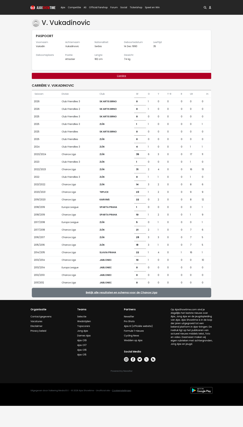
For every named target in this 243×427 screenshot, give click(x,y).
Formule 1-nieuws (134, 330)
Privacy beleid (38, 330)
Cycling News (131, 335)
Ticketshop (136, 7)
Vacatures (36, 321)
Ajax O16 (82, 350)
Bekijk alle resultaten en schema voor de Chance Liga (121, 292)
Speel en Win (152, 7)
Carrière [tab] (121, 75)
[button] (204, 7)
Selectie (81, 316)
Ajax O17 (82, 345)
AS (85, 7)
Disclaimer (36, 326)
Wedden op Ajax (133, 340)
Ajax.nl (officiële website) (138, 326)
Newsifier (129, 316)
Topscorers (83, 326)
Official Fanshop (96, 7)
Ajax (63, 7)
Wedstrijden (84, 321)
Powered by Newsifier (121, 371)
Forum (114, 7)
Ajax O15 (81, 354)
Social (123, 7)
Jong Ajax (82, 330)
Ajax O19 (82, 340)
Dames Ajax (84, 335)
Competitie (73, 7)
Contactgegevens (40, 316)
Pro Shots (129, 321)
